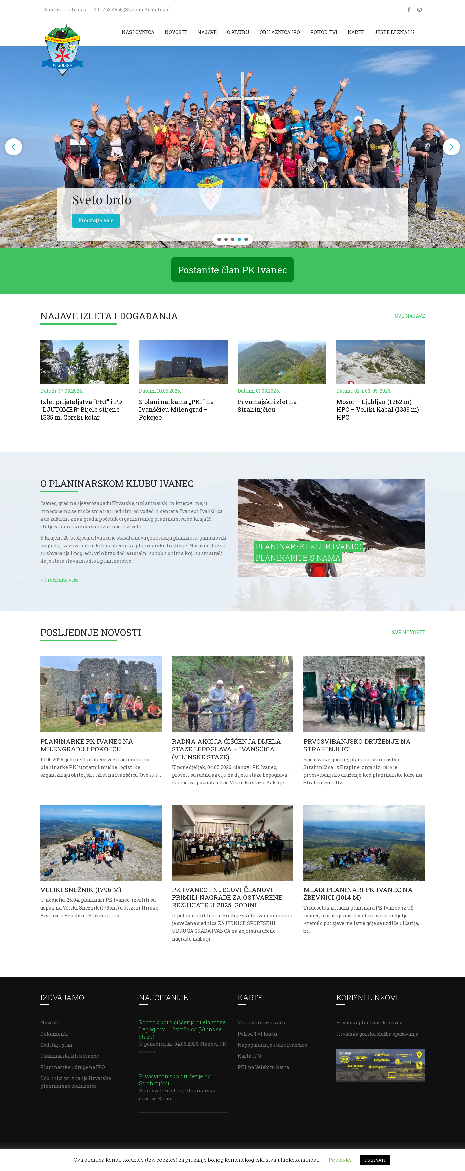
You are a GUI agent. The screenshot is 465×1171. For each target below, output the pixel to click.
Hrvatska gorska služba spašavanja (377, 1033)
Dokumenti (54, 1033)
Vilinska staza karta (262, 1022)
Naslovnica (138, 32)
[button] (13, 146)
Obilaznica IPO (280, 32)
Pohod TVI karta (257, 1033)
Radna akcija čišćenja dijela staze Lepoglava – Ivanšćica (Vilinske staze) (182, 1029)
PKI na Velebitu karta (263, 1067)
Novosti (176, 32)
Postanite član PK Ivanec (232, 270)
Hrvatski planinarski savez (369, 1022)
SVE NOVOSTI (408, 632)
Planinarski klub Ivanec (69, 1056)
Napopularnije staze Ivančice (272, 1045)
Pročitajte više (59, 580)
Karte (356, 32)
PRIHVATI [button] (375, 1160)
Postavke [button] (340, 1159)
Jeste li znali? (394, 32)
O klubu (238, 32)
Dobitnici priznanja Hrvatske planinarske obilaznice (75, 1082)
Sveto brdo (102, 199)
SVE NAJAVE (410, 316)
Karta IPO (249, 1056)
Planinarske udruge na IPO (72, 1067)
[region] (232, 147)
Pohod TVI (324, 32)
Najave (207, 32)
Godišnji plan (56, 1045)
